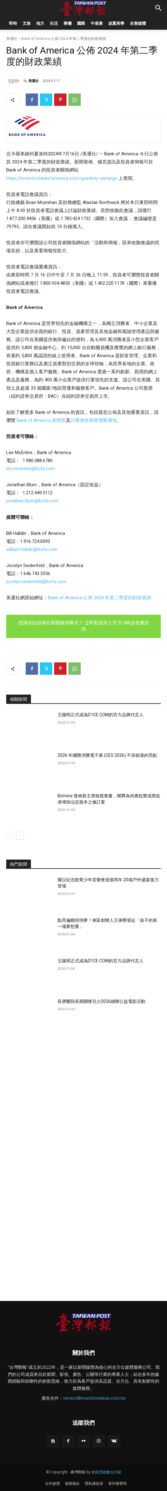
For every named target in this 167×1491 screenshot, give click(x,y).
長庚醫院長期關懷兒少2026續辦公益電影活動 (101, 1001)
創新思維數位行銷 (106, 1472)
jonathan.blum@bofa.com (32, 501)
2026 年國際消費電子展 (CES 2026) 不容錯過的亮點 (107, 755)
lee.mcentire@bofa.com (30, 468)
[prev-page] (10, 836)
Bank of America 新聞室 (41, 420)
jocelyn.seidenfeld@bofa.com (36, 581)
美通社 (11, 38)
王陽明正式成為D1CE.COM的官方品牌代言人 (100, 714)
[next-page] (20, 836)
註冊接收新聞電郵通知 (94, 420)
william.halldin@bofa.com (32, 549)
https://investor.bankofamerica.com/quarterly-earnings (61, 178)
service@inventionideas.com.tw (94, 1398)
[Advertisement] (83, 1084)
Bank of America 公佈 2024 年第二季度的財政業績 (99, 597)
